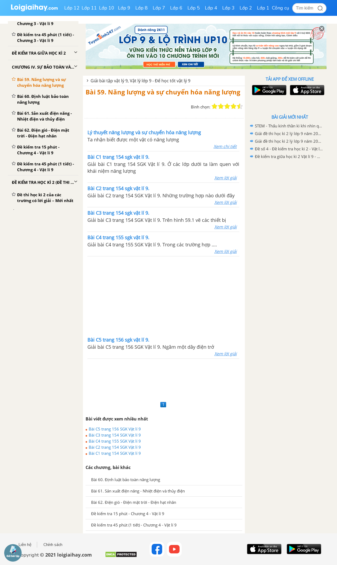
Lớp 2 (246, 8)
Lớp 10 (106, 8)
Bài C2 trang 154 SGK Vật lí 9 (115, 447)
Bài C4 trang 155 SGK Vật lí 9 (115, 441)
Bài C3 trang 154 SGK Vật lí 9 (115, 435)
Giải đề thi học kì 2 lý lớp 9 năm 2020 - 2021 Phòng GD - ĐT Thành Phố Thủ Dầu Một (289, 141)
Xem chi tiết (225, 146)
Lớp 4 (211, 8)
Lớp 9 (124, 8)
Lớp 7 (159, 8)
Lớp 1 (263, 8)
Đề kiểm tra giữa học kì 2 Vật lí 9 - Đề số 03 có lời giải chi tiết (289, 156)
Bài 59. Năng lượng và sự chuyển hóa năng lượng (163, 92)
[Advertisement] (163, 296)
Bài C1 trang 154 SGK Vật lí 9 (115, 453)
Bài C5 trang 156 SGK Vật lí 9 (115, 429)
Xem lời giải (225, 178)
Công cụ (280, 8)
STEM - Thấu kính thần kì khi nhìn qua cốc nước (289, 125)
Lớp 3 (228, 8)
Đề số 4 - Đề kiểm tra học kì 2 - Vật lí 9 (289, 148)
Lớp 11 (89, 8)
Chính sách (52, 545)
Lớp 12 (72, 8)
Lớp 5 (193, 8)
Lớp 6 (176, 8)
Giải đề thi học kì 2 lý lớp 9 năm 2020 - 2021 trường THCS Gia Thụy (289, 133)
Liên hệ (25, 545)
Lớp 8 (141, 8)
